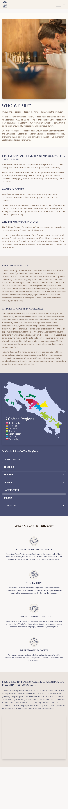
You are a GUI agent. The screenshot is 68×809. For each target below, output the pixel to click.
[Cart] (58, 5)
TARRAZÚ (34, 498)
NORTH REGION (34, 490)
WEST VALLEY (34, 505)
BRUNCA (34, 482)
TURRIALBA (34, 474)
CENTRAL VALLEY (34, 459)
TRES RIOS (34, 467)
